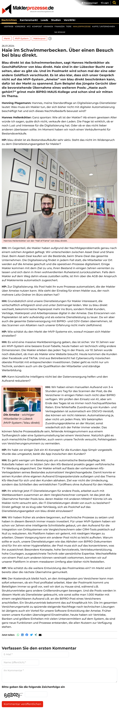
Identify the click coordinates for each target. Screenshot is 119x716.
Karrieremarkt (29, 20)
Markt (7, 38)
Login (105, 3)
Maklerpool (39, 38)
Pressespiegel (89, 3)
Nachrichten (9, 20)
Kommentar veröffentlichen (22, 704)
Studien (56, 20)
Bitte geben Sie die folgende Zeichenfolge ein (33, 687)
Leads (44, 20)
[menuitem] (88, 2)
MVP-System (22, 38)
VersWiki (69, 20)
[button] (50, 38)
